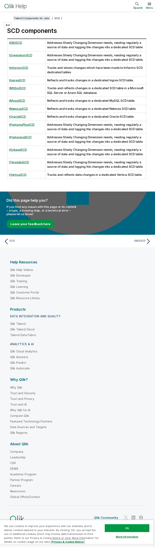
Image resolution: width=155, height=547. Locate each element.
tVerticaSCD (17, 175)
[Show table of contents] (8, 18)
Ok (127, 528)
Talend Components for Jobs (32, 18)
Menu (149, 7)
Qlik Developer (20, 275)
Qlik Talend (18, 323)
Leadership (18, 457)
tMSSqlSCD (17, 88)
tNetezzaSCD (18, 109)
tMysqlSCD (17, 101)
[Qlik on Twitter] (126, 517)
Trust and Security (23, 393)
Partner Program (21, 480)
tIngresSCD (17, 80)
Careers (15, 485)
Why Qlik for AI (20, 410)
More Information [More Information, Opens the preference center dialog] (127, 536)
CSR (13, 463)
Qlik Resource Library (25, 298)
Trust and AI (18, 404)
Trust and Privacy (22, 398)
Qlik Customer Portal (24, 292)
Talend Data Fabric (23, 335)
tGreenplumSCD (20, 55)
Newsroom (17, 491)
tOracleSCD (17, 116)
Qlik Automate (20, 368)
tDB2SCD (15, 43)
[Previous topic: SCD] (39, 241)
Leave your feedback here (30, 224)
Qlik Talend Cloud (22, 329)
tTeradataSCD (19, 162)
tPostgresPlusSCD (22, 125)
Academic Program (23, 474)
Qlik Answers (19, 357)
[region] (76, 533)
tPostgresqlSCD (20, 137)
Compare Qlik (19, 415)
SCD (57, 18)
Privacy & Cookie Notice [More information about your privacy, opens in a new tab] (68, 541)
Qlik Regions (18, 432)
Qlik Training (18, 281)
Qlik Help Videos (21, 269)
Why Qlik (16, 387)
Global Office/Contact (25, 497)
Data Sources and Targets (28, 427)
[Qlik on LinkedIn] (133, 517)
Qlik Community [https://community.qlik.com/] (106, 518)
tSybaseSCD (18, 150)
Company (16, 451)
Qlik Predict (18, 362)
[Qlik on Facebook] (141, 517)
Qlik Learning (19, 286)
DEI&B (14, 468)
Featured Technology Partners (31, 421)
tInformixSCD (18, 68)
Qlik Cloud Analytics (23, 351)
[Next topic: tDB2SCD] (115, 241)
